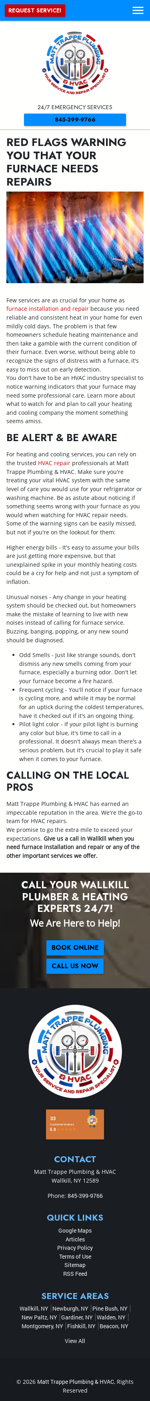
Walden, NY (111, 1317)
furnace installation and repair (47, 308)
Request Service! (35, 10)
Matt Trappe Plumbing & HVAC (75, 1381)
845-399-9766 (75, 120)
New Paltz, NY (39, 1317)
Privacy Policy (75, 1247)
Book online (75, 947)
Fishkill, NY (81, 1326)
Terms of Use (75, 1256)
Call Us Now (75, 966)
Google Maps (75, 1230)
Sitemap (75, 1265)
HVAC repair (54, 463)
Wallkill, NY (34, 1308)
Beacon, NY (114, 1326)
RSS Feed (75, 1273)
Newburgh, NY (70, 1308)
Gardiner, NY (77, 1317)
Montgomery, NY (42, 1326)
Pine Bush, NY (110, 1308)
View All (75, 1341)
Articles (75, 1239)
